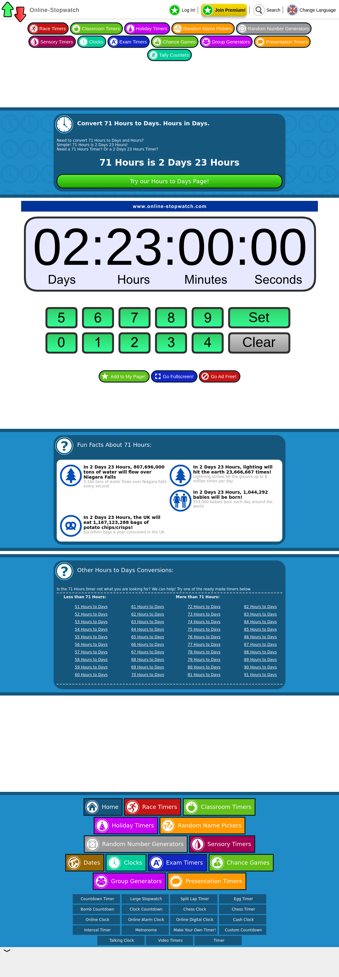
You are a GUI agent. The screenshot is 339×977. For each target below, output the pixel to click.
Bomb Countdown (97, 909)
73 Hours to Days (204, 614)
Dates (91, 862)
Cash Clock (243, 919)
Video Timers (170, 940)
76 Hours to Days (204, 637)
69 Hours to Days (147, 667)
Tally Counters (174, 55)
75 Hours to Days (204, 629)
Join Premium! (230, 10)
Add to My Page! (128, 376)
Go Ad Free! (223, 376)
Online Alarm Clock (146, 919)
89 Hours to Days (260, 659)
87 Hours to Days (260, 644)
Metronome (146, 930)
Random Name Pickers (207, 28)
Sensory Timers (56, 41)
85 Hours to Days (260, 629)
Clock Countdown (146, 909)
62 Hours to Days (147, 614)
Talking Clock (122, 940)
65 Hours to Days (147, 637)
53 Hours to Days (91, 622)
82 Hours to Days (260, 607)
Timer (219, 940)
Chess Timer (243, 909)
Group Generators (231, 41)
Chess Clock (194, 909)
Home (110, 807)
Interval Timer (97, 930)
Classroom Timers (101, 28)
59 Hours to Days (91, 667)
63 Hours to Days (147, 622)
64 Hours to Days (147, 629)
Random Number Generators (278, 28)
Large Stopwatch (146, 899)
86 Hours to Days (260, 637)
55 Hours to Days (91, 637)
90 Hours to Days (260, 667)
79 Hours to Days (204, 659)
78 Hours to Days (204, 652)
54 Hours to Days (91, 629)
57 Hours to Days (91, 652)
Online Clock (97, 919)
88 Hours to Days (260, 652)
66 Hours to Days (147, 644)
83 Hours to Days (260, 614)
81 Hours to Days (204, 675)
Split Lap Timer (195, 899)
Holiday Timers (151, 28)
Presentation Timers (287, 41)
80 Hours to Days (204, 667)
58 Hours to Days (91, 659)
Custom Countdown (243, 930)
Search (273, 10)
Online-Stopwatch (54, 10)
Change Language (318, 10)
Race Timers (52, 28)
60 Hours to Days (91, 675)
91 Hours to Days (260, 675)
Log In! (188, 10)
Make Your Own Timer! (195, 930)
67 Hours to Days (147, 652)
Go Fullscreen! (178, 376)
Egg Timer (243, 899)
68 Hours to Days (147, 659)
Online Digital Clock (194, 919)
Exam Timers (133, 41)
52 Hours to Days (91, 614)
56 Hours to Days (91, 644)
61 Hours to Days (147, 607)
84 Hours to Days (260, 622)
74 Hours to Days (204, 622)
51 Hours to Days (91, 607)
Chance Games (179, 41)
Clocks (96, 41)
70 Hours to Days (147, 675)
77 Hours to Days (204, 644)
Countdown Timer (97, 899)
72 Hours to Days (204, 607)
